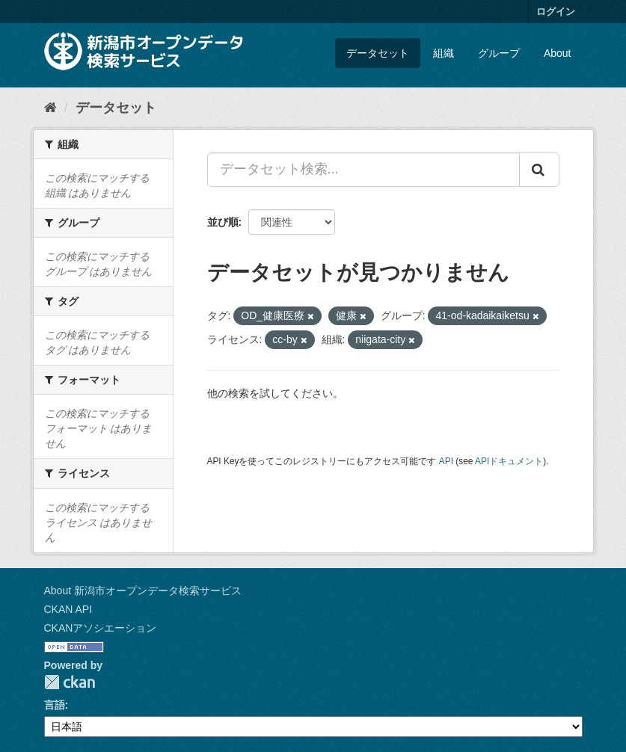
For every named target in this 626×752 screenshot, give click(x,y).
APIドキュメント (509, 461)
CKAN (69, 682)
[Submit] (539, 169)
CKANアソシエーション (100, 628)
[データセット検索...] (363, 169)
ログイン (555, 11)
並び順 (223, 222)
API (446, 461)
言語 (54, 705)
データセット (377, 53)
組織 (443, 53)
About (557, 53)
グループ (499, 53)
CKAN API (68, 609)
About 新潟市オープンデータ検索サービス (143, 591)
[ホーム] (50, 107)
